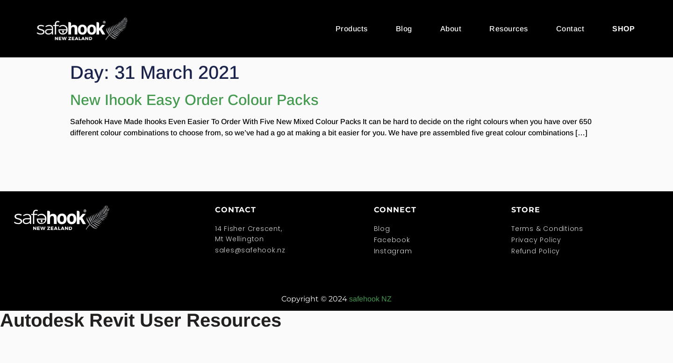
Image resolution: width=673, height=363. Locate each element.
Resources (508, 29)
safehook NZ (370, 299)
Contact (570, 29)
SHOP (623, 29)
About (451, 29)
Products (352, 29)
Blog (404, 29)
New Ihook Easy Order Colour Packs (194, 99)
